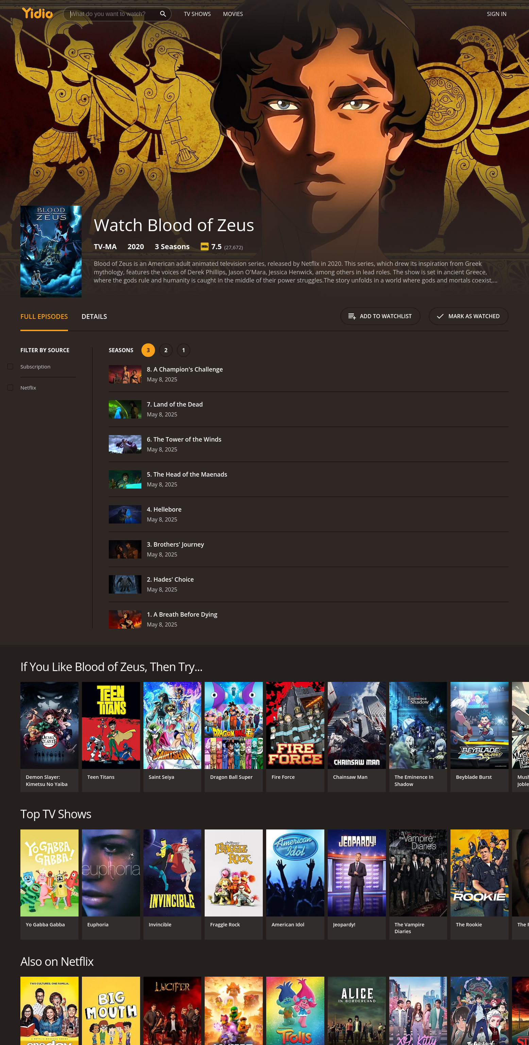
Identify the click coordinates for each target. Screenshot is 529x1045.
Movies (233, 14)
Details (94, 316)
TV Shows (197, 14)
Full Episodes (44, 316)
